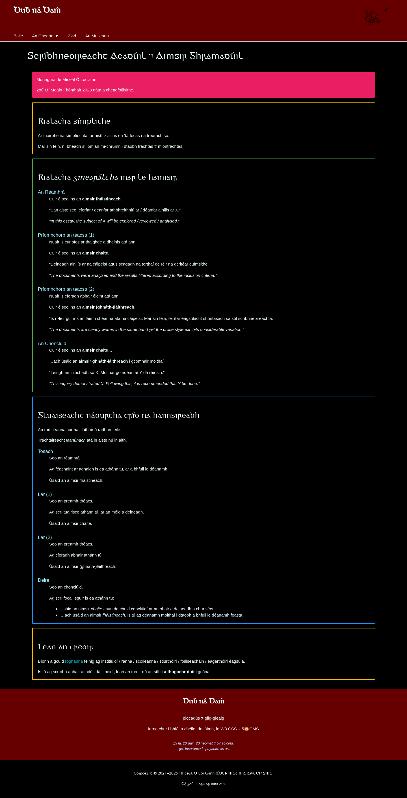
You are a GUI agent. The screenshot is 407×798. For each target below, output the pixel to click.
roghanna (74, 661)
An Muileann (97, 35)
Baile (18, 35)
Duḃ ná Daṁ (37, 10)
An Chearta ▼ (45, 35)
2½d (72, 35)
